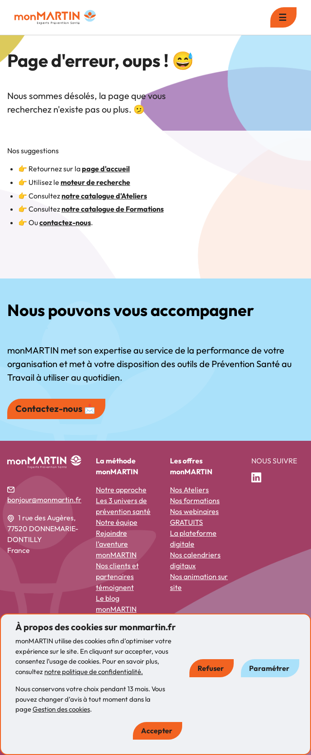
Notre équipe (116, 522)
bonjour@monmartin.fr (44, 499)
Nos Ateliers (189, 489)
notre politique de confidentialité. (93, 671)
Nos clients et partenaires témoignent (117, 576)
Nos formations (195, 500)
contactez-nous (65, 222)
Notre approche (121, 489)
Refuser (211, 668)
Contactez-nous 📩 (55, 408)
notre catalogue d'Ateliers (104, 195)
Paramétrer (269, 668)
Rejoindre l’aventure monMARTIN (116, 543)
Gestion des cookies (61, 709)
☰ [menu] (282, 17)
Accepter (156, 730)
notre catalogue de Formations (112, 208)
